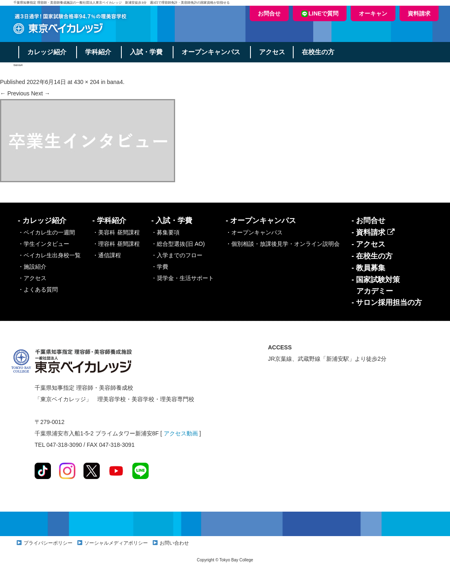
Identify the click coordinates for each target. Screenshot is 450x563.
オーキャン (373, 13)
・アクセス (32, 278)
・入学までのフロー (176, 255)
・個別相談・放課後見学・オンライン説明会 (283, 244)
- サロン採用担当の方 (386, 302)
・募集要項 (165, 232)
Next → (40, 93)
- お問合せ (368, 220)
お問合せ (269, 13)
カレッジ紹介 (47, 52)
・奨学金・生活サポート (182, 278)
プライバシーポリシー (48, 543)
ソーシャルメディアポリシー (116, 543)
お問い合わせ (174, 543)
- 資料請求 (373, 232)
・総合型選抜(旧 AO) (177, 244)
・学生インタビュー (43, 244)
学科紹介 (99, 52)
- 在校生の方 (372, 256)
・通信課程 (106, 255)
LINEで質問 (319, 13)
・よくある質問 (38, 289)
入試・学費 (147, 52)
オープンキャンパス (212, 52)
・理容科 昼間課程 (116, 244)
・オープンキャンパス (254, 232)
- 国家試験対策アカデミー (375, 285)
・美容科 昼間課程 (116, 232)
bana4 (115, 82)
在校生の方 (320, 52)
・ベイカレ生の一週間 (46, 232)
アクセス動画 (181, 433)
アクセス (274, 52)
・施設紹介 (32, 266)
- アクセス (368, 244)
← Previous (14, 93)
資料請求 (419, 13)
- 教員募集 (368, 268)
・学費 (159, 266)
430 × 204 (86, 82)
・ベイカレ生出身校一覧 (49, 255)
